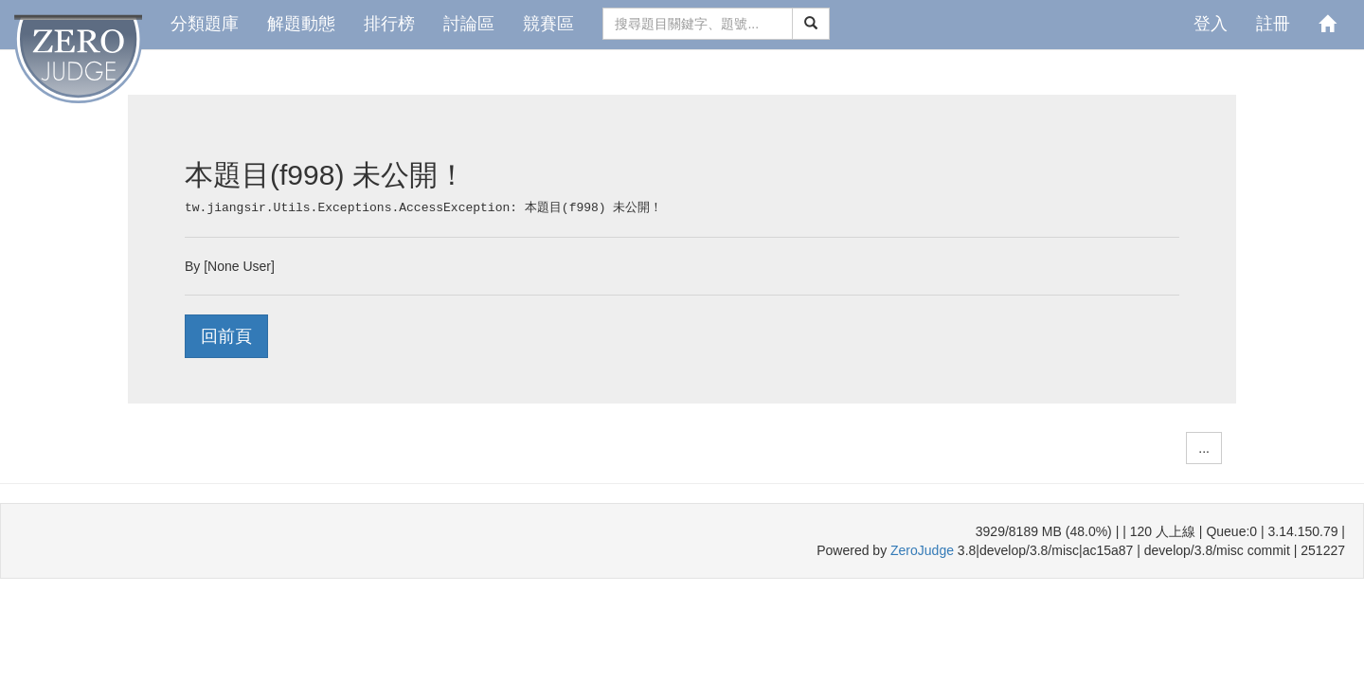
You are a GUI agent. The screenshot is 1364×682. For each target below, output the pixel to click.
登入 (1211, 23)
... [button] (1204, 448)
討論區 (468, 23)
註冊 (1273, 23)
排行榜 (389, 23)
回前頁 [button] (226, 336)
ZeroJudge (922, 550)
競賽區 (548, 23)
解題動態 (301, 23)
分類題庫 (204, 23)
